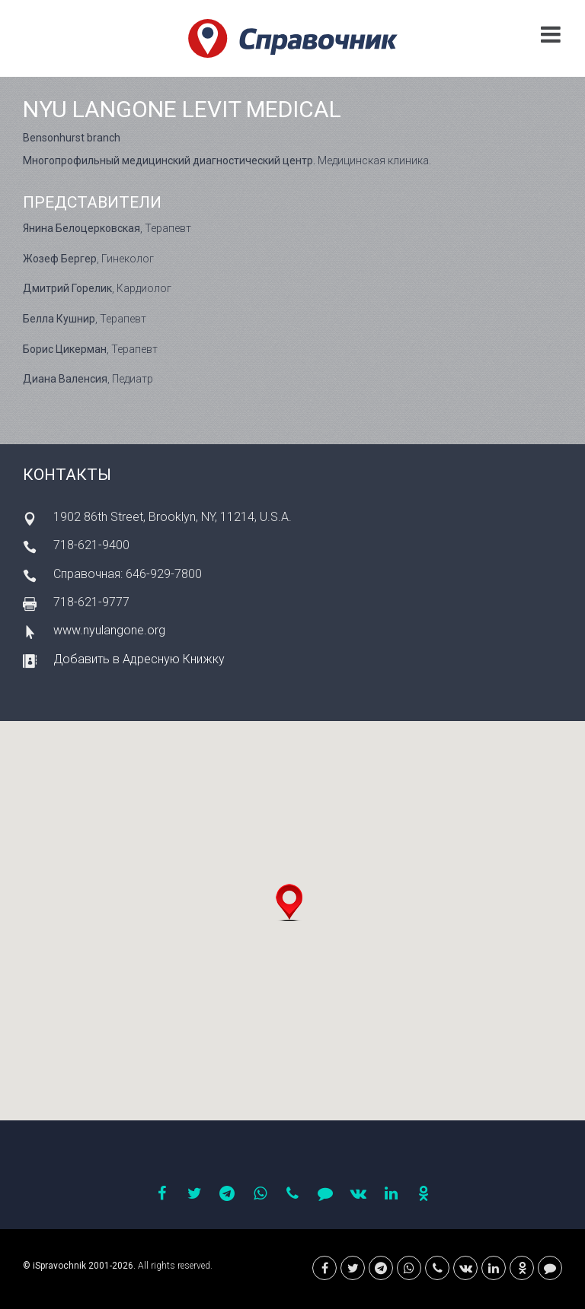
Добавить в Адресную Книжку (139, 659)
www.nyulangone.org (109, 630)
